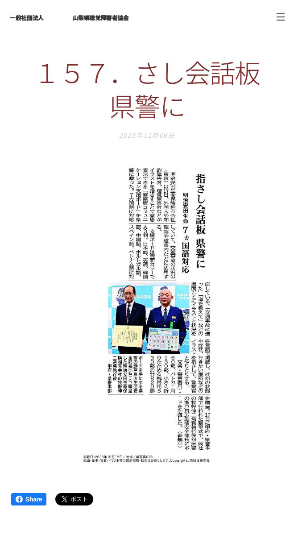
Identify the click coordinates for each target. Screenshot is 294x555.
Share (29, 499)
